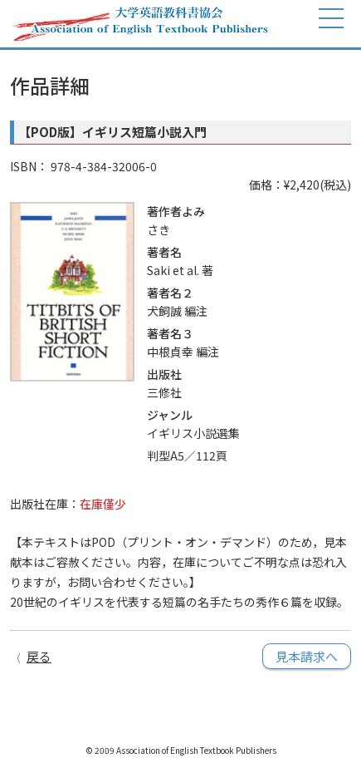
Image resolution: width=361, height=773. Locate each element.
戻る (39, 656)
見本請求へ (307, 656)
